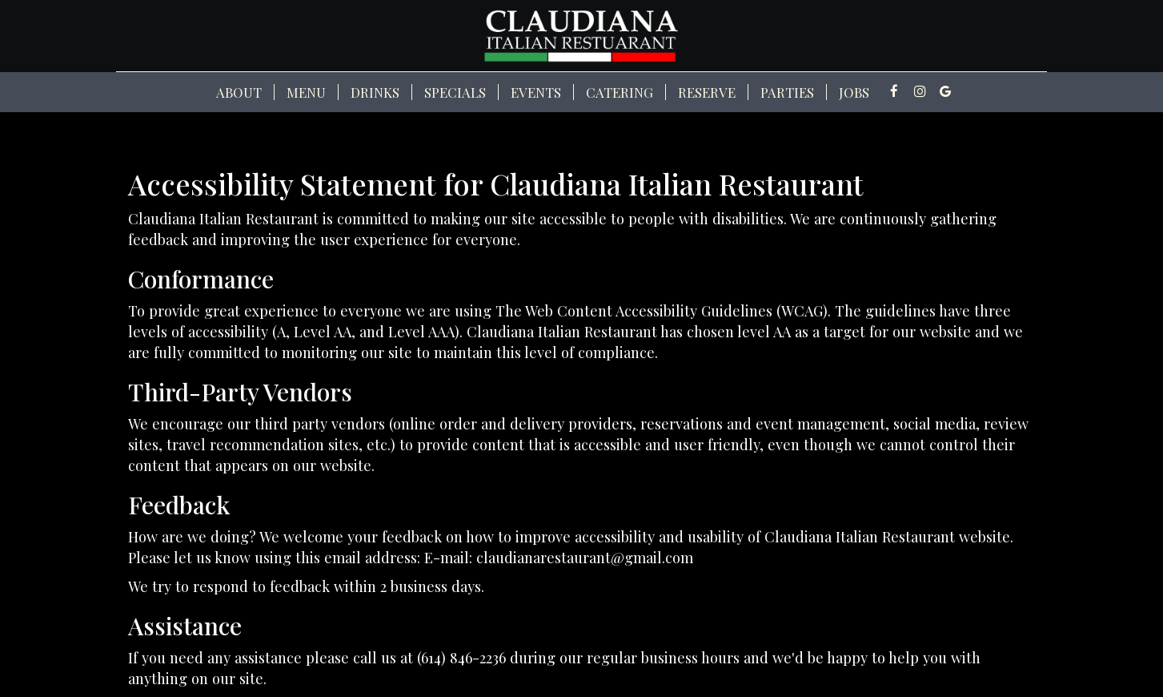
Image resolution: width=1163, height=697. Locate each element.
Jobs (854, 92)
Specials (455, 92)
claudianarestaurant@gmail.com (584, 557)
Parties (787, 92)
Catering (619, 92)
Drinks (375, 92)
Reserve (707, 92)
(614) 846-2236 (461, 657)
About (239, 92)
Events (536, 92)
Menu (306, 92)
